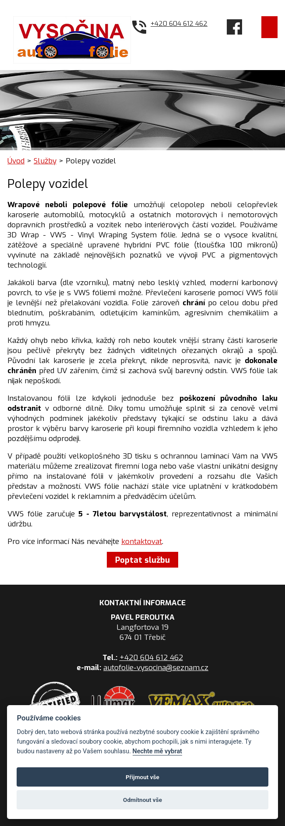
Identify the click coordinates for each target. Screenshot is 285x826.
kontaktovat (141, 542)
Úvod (16, 161)
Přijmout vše (142, 776)
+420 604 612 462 (179, 23)
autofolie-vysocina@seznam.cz (155, 668)
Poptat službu (142, 559)
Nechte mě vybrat (157, 751)
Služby (45, 161)
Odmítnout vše (142, 799)
